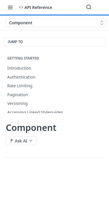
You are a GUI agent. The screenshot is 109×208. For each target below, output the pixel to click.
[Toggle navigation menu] (10, 7)
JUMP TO (15, 42)
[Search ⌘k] (88, 7)
